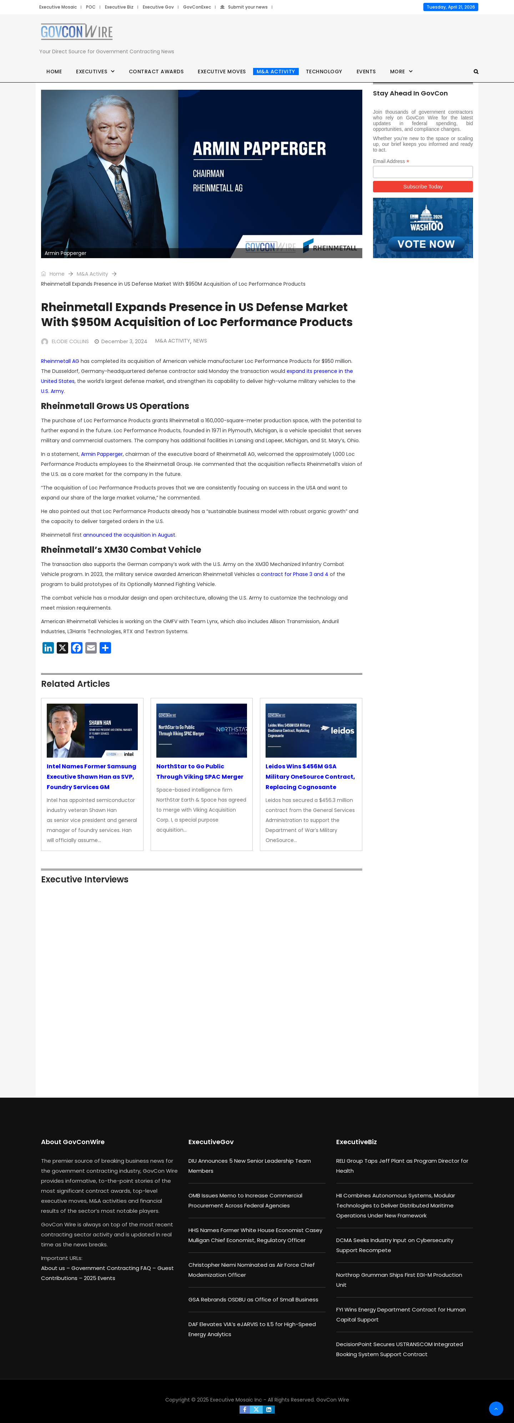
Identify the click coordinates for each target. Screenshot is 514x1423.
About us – (56, 1268)
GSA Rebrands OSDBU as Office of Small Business (253, 1299)
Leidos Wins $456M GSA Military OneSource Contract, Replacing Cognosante (310, 776)
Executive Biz (119, 7)
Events (366, 71)
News (200, 340)
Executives (91, 71)
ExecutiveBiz (356, 1141)
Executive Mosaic (58, 7)
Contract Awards (156, 71)
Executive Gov (158, 7)
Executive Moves (222, 71)
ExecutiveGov (211, 1141)
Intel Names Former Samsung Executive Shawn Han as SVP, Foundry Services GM (91, 776)
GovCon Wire (332, 1399)
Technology (324, 71)
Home (54, 71)
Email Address (391, 161)
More (397, 71)
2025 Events (99, 1278)
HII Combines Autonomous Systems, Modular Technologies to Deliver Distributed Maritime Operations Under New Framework (395, 1205)
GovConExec (197, 7)
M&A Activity (276, 71)
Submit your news (244, 7)
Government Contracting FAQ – (114, 1268)
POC (91, 7)
